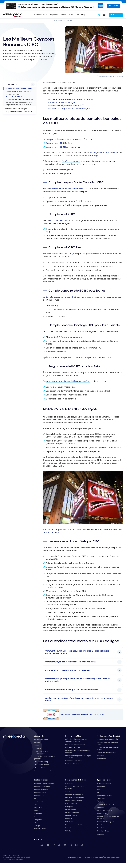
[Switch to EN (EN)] (104, 15)
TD (35, 823)
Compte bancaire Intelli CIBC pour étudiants (66, 331)
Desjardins (38, 807)
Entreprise (101, 798)
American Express (104, 783)
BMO (35, 798)
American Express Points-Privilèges (75, 787)
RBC (35, 816)
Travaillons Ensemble (73, 857)
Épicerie (100, 801)
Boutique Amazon (72, 764)
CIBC (35, 804)
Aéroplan (100, 756)
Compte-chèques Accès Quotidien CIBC (19, 92)
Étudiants (100, 807)
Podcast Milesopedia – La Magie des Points (78, 757)
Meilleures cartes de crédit (108, 736)
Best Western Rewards (74, 794)
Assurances (101, 759)
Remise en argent (104, 813)
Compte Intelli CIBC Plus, (61, 253)
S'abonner (117, 15)
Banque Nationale (41, 789)
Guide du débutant (72, 747)
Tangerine (38, 820)
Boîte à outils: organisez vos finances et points (76, 740)
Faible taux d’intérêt (104, 810)
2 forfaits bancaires (71, 161)
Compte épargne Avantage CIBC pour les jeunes (68, 297)
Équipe (36, 745)
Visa (98, 789)
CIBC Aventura (71, 804)
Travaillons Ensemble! (42, 771)
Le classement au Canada (107, 739)
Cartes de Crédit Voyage (106, 753)
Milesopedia (39, 736)
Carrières (37, 748)
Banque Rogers (40, 792)
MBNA (36, 810)
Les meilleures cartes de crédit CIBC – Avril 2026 (81, 714)
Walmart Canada (40, 829)
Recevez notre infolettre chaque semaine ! (77, 751)
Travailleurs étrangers (89, 155)
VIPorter (68, 831)
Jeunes (93, 152)
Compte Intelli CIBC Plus (57, 147)
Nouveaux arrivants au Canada (58, 155)
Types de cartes (104, 780)
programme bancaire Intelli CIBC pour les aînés (68, 381)
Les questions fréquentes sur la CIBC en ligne (69, 108)
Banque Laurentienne (42, 786)
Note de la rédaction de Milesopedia (111, 76)
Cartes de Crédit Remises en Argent (108, 748)
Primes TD (69, 819)
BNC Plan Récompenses (74, 797)
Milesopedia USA (40, 768)
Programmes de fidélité (75, 780)
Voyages (100, 834)
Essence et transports (105, 804)
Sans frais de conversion (106, 828)
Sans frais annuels (104, 825)
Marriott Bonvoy (71, 816)
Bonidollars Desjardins (74, 800)
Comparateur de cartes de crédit (107, 743)
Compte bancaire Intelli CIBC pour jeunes (19, 99)
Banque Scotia (39, 795)
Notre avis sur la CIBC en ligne (62, 102)
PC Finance (38, 813)
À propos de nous (41, 739)
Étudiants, (104, 152)
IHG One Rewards (72, 813)
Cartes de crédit (41, 780)
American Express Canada (44, 783)
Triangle (37, 826)
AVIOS (67, 791)
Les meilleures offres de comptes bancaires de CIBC (20, 89)
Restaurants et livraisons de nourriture (108, 817)
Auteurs (37, 742)
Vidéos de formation (73, 761)
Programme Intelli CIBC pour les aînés (18, 105)
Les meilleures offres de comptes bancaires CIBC (71, 99)
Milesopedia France (41, 765)
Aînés (115, 152)
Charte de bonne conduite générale (44, 757)
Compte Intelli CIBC (55, 143)
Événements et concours (75, 744)
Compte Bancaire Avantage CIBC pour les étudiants (21, 102)
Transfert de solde (104, 831)
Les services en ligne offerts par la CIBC (66, 105)
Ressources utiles (73, 736)
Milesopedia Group (41, 762)
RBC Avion (69, 822)
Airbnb (99, 792)
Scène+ (68, 828)
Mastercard (101, 786)
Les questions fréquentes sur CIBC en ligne (20, 112)
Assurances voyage (104, 795)
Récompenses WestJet (74, 825)
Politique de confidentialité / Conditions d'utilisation (102, 857)
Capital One (38, 801)
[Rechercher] (99, 15)
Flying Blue (69, 807)
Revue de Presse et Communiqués (41, 752)
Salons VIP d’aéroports (106, 822)
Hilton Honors (70, 810)
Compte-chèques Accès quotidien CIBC (64, 139)
